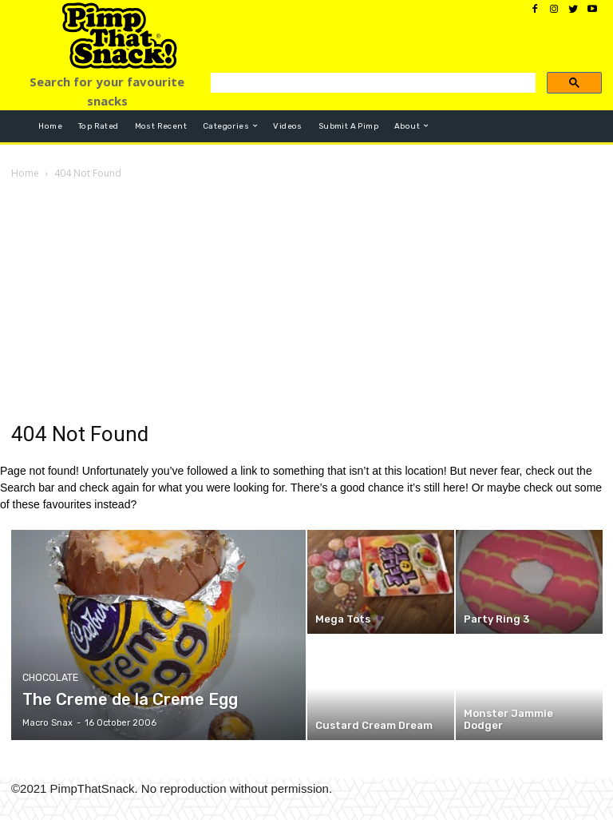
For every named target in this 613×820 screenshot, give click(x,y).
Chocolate (48, 678)
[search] (372, 86)
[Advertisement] (306, 302)
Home (25, 173)
